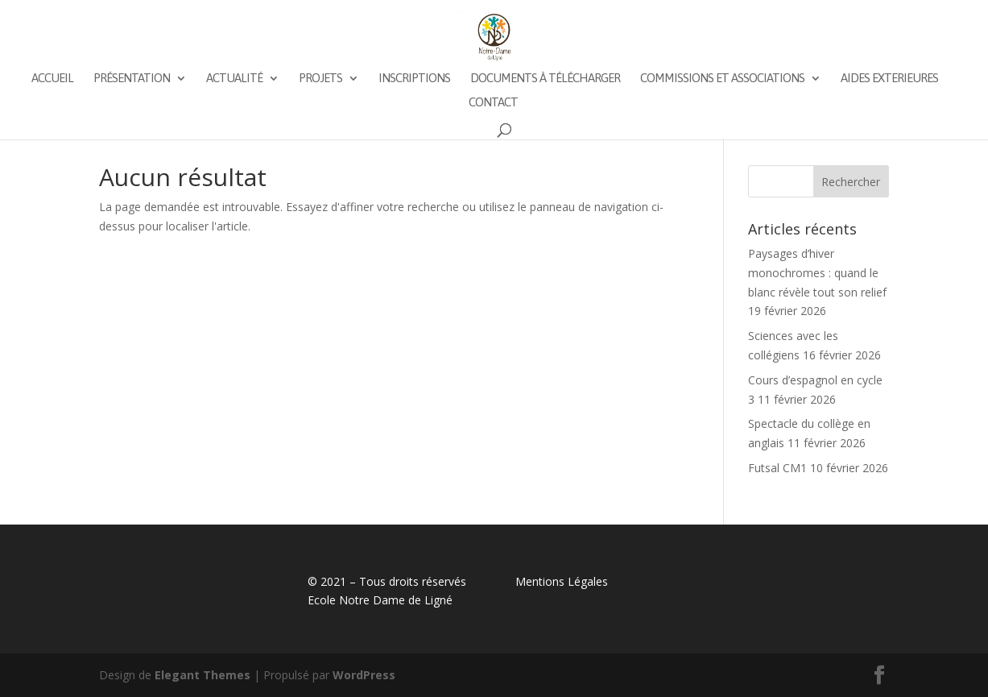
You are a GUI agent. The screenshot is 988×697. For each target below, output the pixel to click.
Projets (320, 79)
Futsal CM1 (777, 467)
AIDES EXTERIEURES (889, 79)
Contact (493, 103)
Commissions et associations (722, 79)
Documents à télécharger (545, 79)
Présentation (131, 79)
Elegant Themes (202, 674)
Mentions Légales (561, 581)
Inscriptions (414, 79)
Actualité (234, 79)
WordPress (364, 674)
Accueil (52, 79)
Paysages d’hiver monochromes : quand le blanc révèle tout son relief (817, 273)
